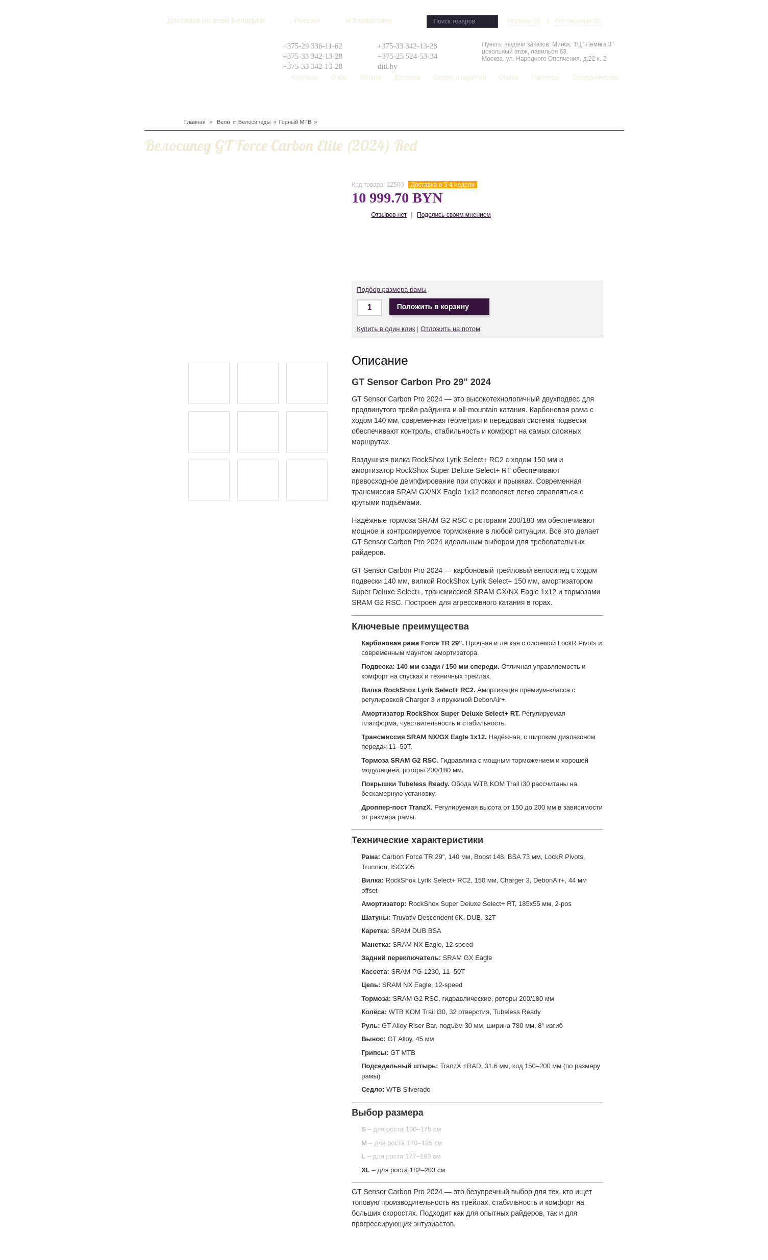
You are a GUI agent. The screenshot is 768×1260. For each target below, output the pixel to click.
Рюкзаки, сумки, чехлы (331, 102)
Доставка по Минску (367, 250)
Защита (227, 102)
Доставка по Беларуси (427, 250)
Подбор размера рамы (392, 289)
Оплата (370, 77)
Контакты (305, 77)
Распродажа (429, 102)
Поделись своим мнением (454, 214)
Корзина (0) (524, 20)
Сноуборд (178, 102)
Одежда (253, 102)
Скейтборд (389, 102)
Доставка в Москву (397, 250)
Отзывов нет (389, 214)
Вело (152, 102)
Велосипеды (254, 122)
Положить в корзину (439, 307)
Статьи (508, 77)
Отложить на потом (450, 329)
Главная (195, 122)
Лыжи (204, 102)
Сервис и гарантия (459, 77)
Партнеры (545, 77)
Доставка (407, 77)
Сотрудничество (595, 77)
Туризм (279, 102)
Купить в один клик (386, 329)
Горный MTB (295, 122)
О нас (339, 77)
